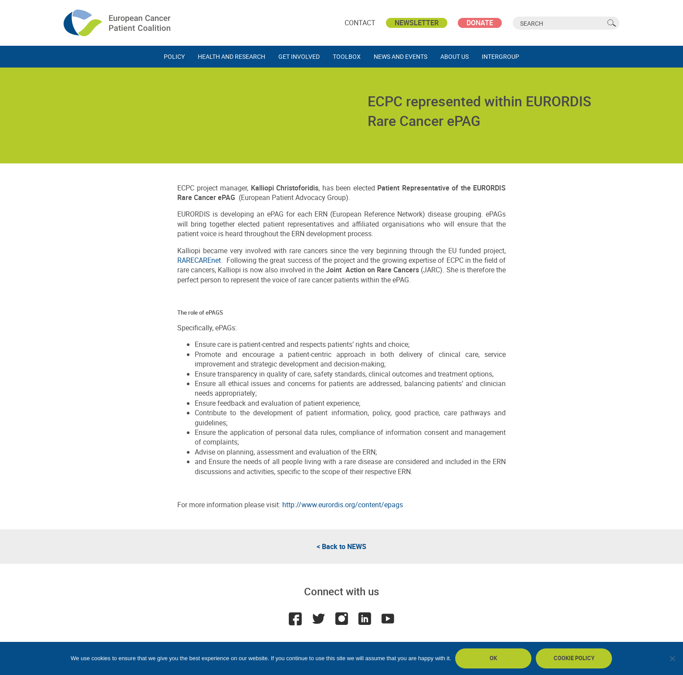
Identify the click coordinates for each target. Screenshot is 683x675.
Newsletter (417, 22)
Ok (493, 658)
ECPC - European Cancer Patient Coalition (118, 23)
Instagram (341, 618)
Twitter (318, 618)
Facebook (294, 618)
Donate (480, 22)
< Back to (341, 546)
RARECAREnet (199, 260)
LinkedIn (365, 618)
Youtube (388, 618)
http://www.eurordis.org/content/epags (342, 504)
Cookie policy (574, 658)
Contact (360, 22)
